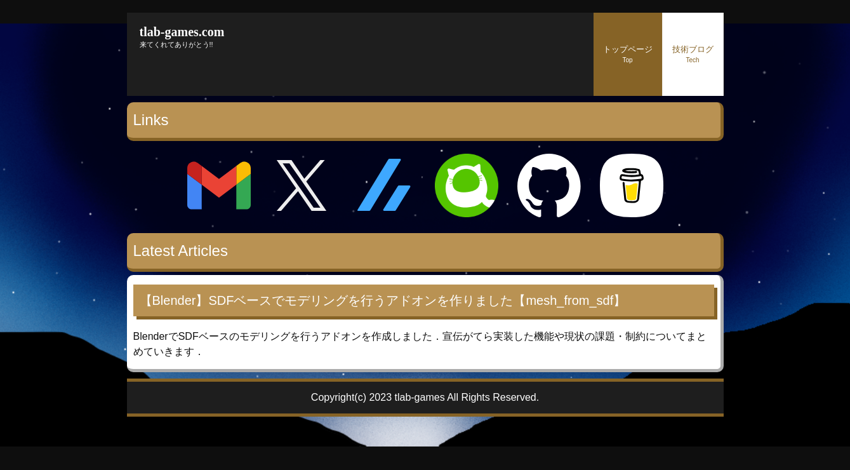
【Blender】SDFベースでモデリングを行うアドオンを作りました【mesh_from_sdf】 (383, 300)
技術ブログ (693, 54)
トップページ (628, 54)
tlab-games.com (182, 32)
